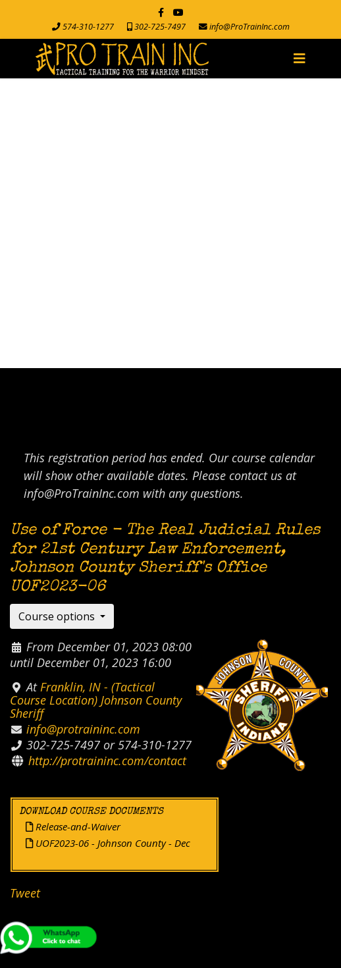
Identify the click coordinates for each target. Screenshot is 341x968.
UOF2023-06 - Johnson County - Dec (108, 842)
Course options (57, 616)
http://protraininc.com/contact (107, 760)
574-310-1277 (88, 26)
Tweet (25, 893)
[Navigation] (299, 58)
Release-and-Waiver (73, 826)
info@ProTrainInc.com (249, 26)
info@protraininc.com (83, 729)
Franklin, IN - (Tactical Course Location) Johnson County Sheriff (96, 700)
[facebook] (161, 12)
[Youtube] (178, 12)
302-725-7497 (160, 26)
